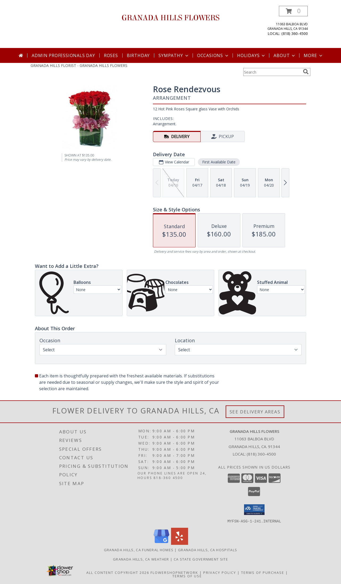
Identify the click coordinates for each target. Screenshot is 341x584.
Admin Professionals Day (63, 55)
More (313, 55)
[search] (306, 72)
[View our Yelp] (179, 543)
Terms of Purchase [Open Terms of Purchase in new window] (262, 572)
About (285, 55)
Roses (111, 55)
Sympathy (174, 55)
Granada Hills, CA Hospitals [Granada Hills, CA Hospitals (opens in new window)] (207, 549)
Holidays (251, 55)
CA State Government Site (201, 559)
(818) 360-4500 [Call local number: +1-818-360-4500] (294, 33)
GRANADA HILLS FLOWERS (170, 17)
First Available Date (219, 161)
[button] (293, 11)
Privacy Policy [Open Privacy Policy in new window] (219, 572)
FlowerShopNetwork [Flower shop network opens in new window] (174, 572)
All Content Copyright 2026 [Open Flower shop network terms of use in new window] (117, 572)
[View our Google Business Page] (161, 543)
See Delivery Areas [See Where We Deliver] (255, 412)
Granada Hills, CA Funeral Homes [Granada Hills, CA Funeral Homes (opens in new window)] (138, 549)
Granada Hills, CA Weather (141, 559)
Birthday (138, 55)
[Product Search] (272, 72)
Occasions (213, 55)
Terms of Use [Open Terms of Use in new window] (187, 575)
